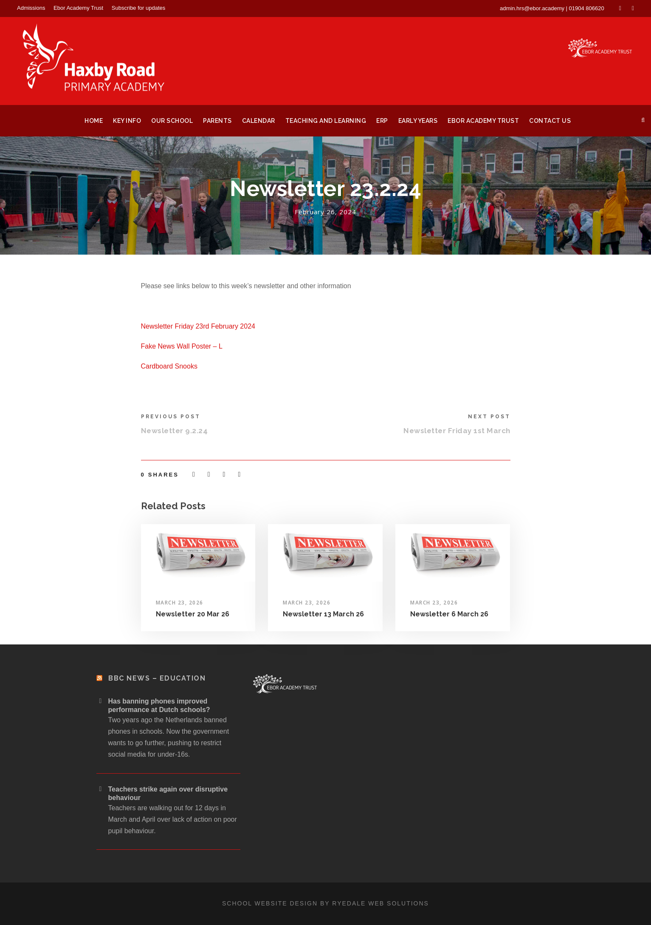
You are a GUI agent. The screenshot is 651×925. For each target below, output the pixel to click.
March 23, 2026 (179, 602)
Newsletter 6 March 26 (449, 614)
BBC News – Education (157, 678)
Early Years (418, 120)
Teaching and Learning (325, 120)
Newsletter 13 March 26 (323, 614)
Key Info (127, 120)
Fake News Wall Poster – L (182, 346)
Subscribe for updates (138, 8)
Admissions (31, 8)
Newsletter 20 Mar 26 (192, 614)
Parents (217, 120)
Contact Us (550, 120)
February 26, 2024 (325, 211)
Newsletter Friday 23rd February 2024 (198, 326)
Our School (172, 120)
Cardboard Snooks (169, 366)
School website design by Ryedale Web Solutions (325, 903)
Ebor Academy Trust (78, 8)
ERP (382, 120)
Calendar (258, 120)
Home (94, 120)
